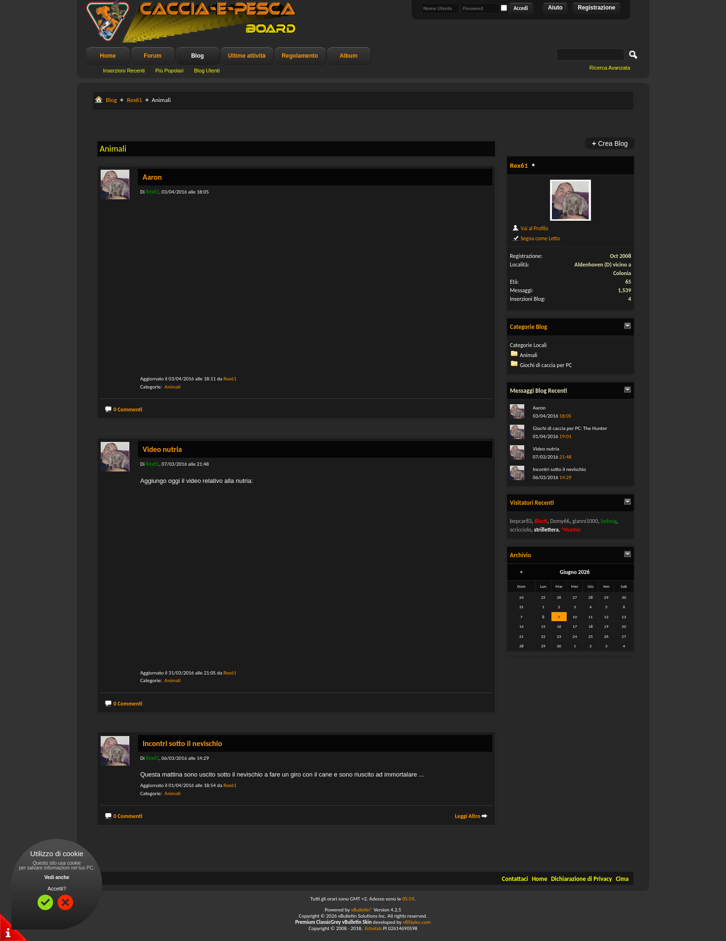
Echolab (373, 928)
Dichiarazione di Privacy (581, 878)
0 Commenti (128, 409)
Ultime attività (247, 55)
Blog (197, 55)
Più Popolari (169, 70)
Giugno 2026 (575, 572)
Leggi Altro (467, 816)
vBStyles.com (417, 922)
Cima (622, 878)
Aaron (152, 177)
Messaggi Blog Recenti (538, 390)
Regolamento (300, 55)
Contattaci (515, 878)
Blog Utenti (207, 70)
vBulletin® (362, 910)
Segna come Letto (536, 238)
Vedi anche (56, 877)
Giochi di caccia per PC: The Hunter (570, 428)
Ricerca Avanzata (610, 68)
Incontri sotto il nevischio (182, 743)
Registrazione (596, 7)
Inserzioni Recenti (124, 70)
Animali (173, 387)
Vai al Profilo (530, 228)
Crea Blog (610, 143)
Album (348, 55)
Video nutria (162, 449)
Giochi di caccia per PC (546, 365)
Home (107, 55)
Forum (152, 55)
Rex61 (134, 99)
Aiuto (555, 7)
